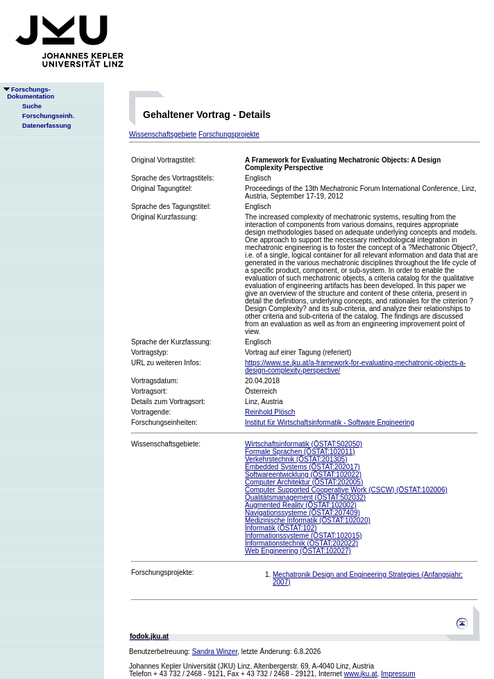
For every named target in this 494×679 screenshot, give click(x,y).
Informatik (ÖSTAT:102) (281, 528)
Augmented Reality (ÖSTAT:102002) (301, 505)
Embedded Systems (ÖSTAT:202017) (302, 467)
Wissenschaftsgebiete (162, 134)
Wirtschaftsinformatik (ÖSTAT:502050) (303, 444)
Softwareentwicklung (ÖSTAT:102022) (303, 474)
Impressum (398, 674)
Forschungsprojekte (228, 134)
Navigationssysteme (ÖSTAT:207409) (302, 513)
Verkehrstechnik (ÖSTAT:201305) (296, 459)
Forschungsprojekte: (162, 572)
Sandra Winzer (215, 651)
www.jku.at (360, 674)
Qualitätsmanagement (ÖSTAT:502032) (305, 497)
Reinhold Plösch (270, 412)
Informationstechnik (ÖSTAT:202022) (301, 543)
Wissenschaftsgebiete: (166, 444)
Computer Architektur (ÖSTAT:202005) (304, 482)
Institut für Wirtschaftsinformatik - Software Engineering (329, 422)
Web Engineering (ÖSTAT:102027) (298, 551)
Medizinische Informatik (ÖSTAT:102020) (307, 520)
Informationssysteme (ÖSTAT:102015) (303, 535)
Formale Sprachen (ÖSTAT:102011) (300, 451)
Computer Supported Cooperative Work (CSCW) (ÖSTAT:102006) (346, 490)
